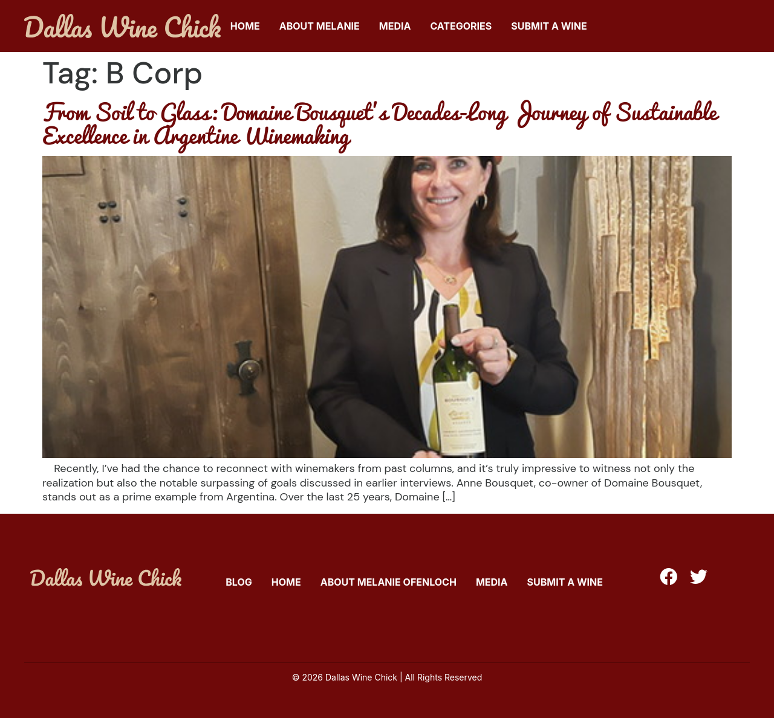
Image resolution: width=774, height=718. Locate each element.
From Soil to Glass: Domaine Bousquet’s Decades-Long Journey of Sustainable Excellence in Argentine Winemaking (379, 123)
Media (395, 26)
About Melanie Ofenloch (388, 582)
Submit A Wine (549, 26)
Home (245, 26)
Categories (461, 26)
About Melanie (319, 26)
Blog (239, 582)
